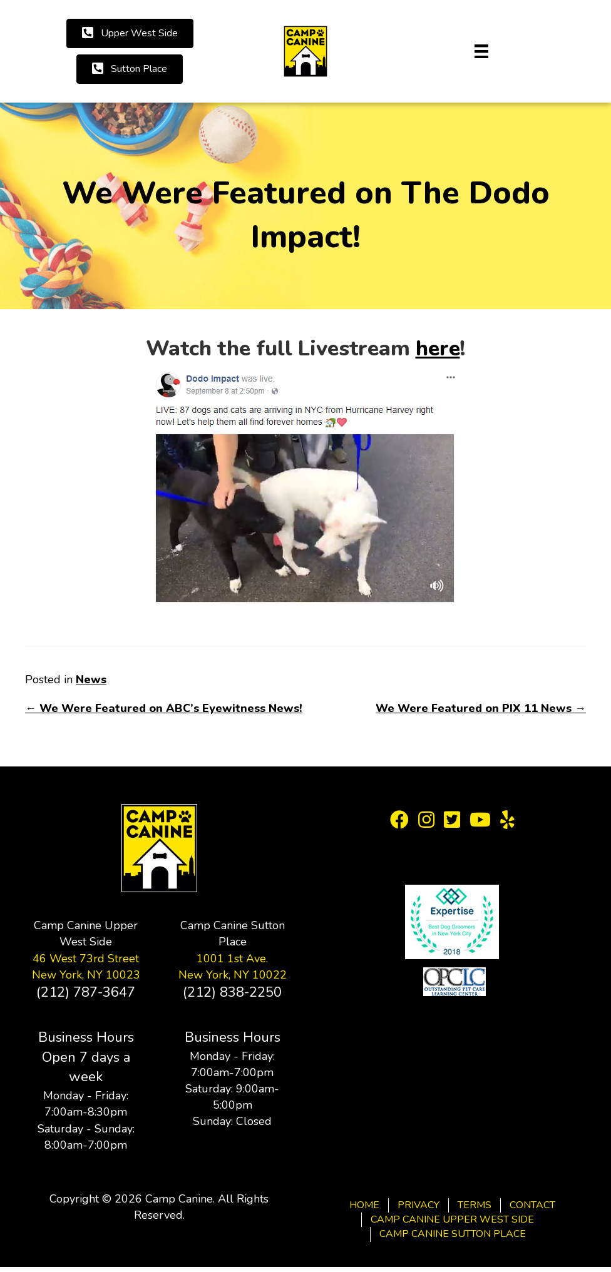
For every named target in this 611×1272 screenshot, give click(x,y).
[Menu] (481, 51)
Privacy (418, 1205)
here (438, 348)
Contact (532, 1205)
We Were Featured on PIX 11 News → (481, 708)
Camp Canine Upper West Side (452, 1219)
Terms (474, 1205)
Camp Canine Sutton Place (452, 1234)
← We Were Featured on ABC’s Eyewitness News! (163, 708)
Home (364, 1205)
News (91, 679)
